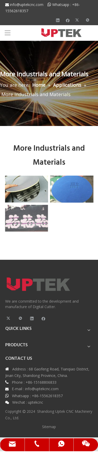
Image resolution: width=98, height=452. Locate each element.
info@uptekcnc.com (29, 4)
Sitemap (49, 426)
